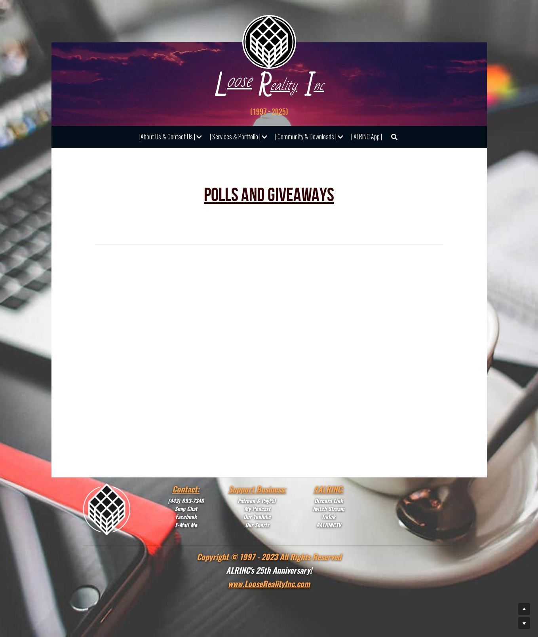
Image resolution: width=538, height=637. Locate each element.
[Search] (394, 137)
